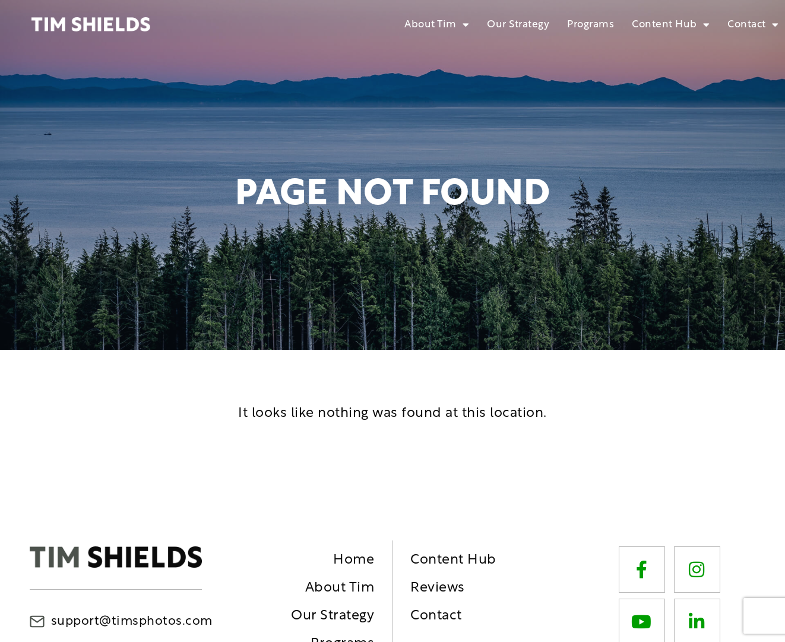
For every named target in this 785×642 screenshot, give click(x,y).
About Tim (436, 25)
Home (353, 560)
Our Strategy (518, 25)
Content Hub (671, 25)
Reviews (437, 588)
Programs (590, 25)
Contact (752, 25)
